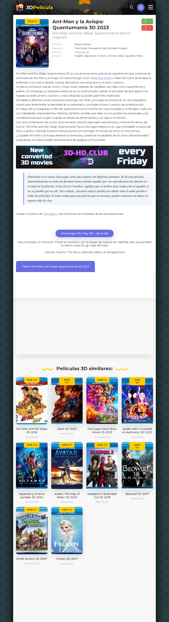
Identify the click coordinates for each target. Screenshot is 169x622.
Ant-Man (104, 78)
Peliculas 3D (82, 52)
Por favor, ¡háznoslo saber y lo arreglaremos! (96, 252)
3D (39, 7)
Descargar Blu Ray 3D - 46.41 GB (84, 233)
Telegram (50, 214)
